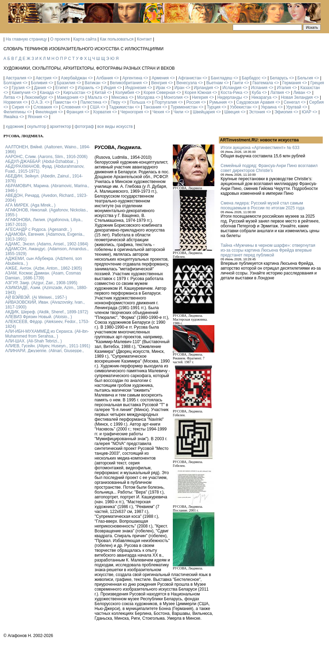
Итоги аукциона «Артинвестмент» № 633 (260, 147)
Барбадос (251, 78)
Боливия (39, 82)
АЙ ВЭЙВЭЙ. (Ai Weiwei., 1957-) (36, 297)
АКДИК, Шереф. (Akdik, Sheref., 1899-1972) (46, 312)
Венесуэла (186, 82)
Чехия (158, 112)
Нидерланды (229, 97)
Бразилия (66, 82)
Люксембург (35, 97)
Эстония (257, 112)
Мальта (95, 97)
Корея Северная (159, 92)
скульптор (36, 126)
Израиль (86, 87)
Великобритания (126, 82)
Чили (178, 112)
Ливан (299, 92)
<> (29, 78)
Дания (40, 87)
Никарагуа (261, 97)
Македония (67, 97)
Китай (100, 92)
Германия (291, 82)
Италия (284, 87)
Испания (259, 87)
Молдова (145, 97)
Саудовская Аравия (255, 102)
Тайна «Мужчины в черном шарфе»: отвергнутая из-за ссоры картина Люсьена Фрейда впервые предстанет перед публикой (268, 250)
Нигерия (200, 97)
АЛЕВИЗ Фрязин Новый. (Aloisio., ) (38, 316)
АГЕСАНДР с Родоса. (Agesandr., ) (38, 229)
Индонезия (135, 87)
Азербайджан (74, 78)
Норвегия (12, 102)
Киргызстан (74, 92)
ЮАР (306, 112)
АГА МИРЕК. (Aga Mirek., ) (30, 205)
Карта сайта (85, 39)
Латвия (277, 92)
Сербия (316, 102)
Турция (213, 107)
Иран (180, 87)
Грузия (18, 87)
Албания (104, 78)
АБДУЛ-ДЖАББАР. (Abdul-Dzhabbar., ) (41, 161)
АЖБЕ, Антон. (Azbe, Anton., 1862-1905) (43, 268)
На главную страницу (26, 39)
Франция (74, 112)
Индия (110, 87)
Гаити (237, 82)
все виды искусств (115, 126)
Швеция (232, 112)
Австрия (44, 78)
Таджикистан (121, 107)
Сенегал (292, 102)
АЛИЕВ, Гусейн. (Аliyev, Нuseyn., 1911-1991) (47, 345)
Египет (61, 87)
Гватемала (262, 82)
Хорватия (102, 112)
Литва (9, 97)
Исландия (231, 87)
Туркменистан (184, 107)
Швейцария (204, 112)
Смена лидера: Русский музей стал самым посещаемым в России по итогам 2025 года (262, 205)
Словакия (42, 107)
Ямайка (10, 116)
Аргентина (132, 78)
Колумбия (124, 92)
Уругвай (293, 107)
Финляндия (46, 112)
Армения (160, 78)
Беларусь (279, 78)
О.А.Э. (37, 102)
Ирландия (203, 87)
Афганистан (189, 78)
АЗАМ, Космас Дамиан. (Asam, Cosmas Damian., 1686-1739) (43, 275)
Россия (193, 102)
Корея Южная (198, 92)
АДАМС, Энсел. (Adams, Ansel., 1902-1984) (46, 244)
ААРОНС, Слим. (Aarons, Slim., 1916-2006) (46, 156)
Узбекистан (240, 107)
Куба (256, 92)
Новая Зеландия (297, 97)
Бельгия (305, 78)
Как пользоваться (116, 39)
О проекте (60, 39)
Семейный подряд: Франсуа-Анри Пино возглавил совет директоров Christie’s (269, 168)
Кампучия (21, 92)
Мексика (119, 97)
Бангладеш (221, 78)
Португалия (165, 102)
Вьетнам (214, 82)
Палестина (90, 102)
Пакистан (62, 102)
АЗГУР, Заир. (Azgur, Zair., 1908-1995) (41, 282)
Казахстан (310, 87)
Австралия (16, 78)
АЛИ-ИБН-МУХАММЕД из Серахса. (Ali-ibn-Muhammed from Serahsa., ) (47, 334)
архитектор (60, 126)
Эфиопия (283, 112)
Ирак (160, 87)
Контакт (144, 39)
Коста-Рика (231, 92)
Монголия (173, 97)
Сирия (18, 107)
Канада (47, 92)
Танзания (152, 107)
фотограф (84, 126)
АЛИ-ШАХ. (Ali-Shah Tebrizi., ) (33, 341)
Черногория (132, 112)
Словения (70, 107)
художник (15, 126)
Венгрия (159, 82)
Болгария (12, 82)
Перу (116, 102)
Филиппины (14, 112)
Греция (317, 82)
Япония (35, 116)
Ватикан (92, 82)
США (95, 107)
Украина (269, 107)
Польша (137, 102)
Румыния (218, 102)
